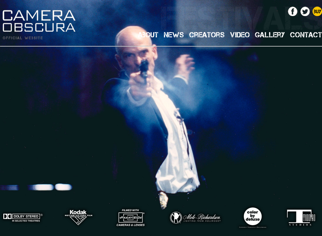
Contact (306, 35)
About (148, 35)
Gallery (270, 35)
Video (240, 35)
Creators (207, 35)
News (174, 35)
